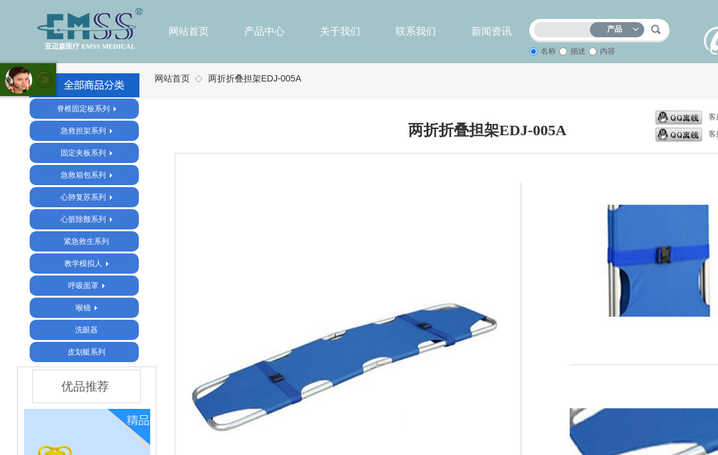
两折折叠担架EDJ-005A (255, 78)
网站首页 (188, 31)
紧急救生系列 (86, 241)
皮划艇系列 (86, 352)
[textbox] (564, 27)
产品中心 (264, 31)
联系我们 (416, 31)
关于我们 (340, 31)
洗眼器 (86, 329)
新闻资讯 (491, 31)
